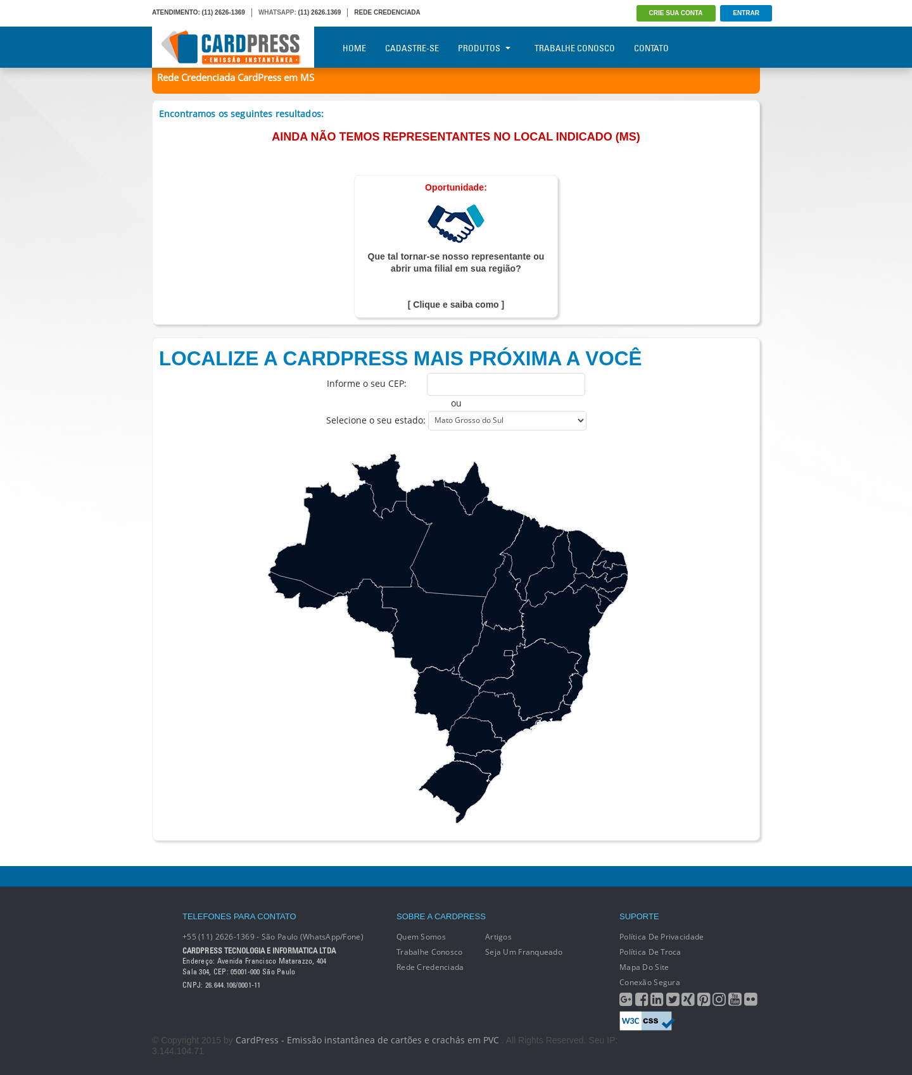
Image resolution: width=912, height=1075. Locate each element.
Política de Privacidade (661, 936)
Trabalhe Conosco (575, 48)
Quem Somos (421, 936)
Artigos (498, 936)
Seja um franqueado (523, 951)
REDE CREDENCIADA (387, 12)
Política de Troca (650, 951)
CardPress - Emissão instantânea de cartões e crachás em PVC (367, 1040)
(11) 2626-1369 (223, 12)
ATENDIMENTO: (176, 12)
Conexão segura (649, 982)
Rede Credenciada (430, 967)
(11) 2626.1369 (319, 12)
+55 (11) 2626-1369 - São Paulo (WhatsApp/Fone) (273, 936)
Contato (651, 48)
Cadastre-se (412, 48)
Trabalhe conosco (429, 951)
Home (354, 48)
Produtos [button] (484, 48)
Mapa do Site (644, 967)
